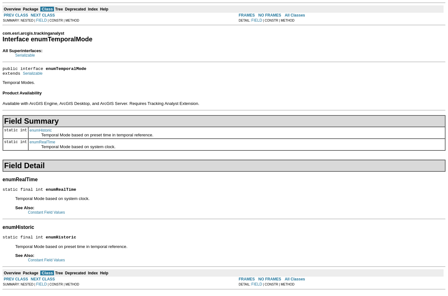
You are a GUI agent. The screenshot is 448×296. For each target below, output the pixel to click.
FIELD (41, 20)
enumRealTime (42, 144)
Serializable (25, 55)
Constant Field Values (46, 215)
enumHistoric (41, 132)
